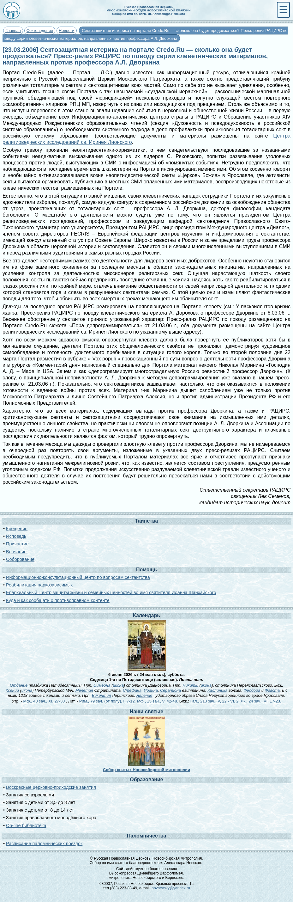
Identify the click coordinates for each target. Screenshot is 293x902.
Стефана (132, 690)
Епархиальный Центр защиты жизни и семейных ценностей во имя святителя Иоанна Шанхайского (111, 592)
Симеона (102, 685)
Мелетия (84, 690)
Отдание (18, 685)
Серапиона (170, 690)
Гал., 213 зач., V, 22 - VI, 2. (215, 701)
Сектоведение (40, 30)
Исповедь (16, 536)
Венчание (16, 551)
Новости (67, 30)
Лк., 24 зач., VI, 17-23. (261, 701)
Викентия (101, 695)
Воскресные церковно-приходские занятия (51, 787)
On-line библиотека (26, 825)
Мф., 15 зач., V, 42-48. (157, 701)
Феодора (251, 690)
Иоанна (151, 690)
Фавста (272, 690)
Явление (144, 695)
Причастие (17, 543)
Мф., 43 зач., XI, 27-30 (44, 701)
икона (118, 685)
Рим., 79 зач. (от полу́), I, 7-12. (107, 701)
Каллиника (217, 690)
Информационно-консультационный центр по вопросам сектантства (78, 577)
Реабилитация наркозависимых (39, 584)
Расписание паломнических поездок (44, 843)
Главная (13, 30)
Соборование (20, 559)
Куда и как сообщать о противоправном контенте (58, 600)
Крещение (16, 528)
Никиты (190, 685)
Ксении (12, 690)
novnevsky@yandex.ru (171, 888)
